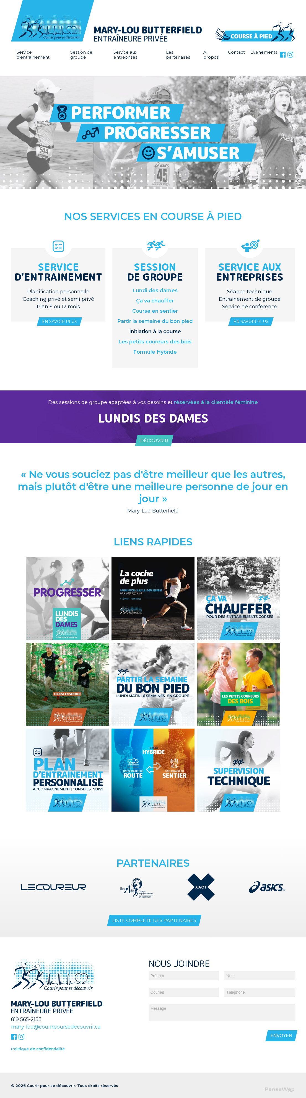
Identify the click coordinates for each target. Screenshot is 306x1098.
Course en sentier (155, 311)
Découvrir (154, 440)
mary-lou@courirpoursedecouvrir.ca (56, 1026)
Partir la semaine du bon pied (155, 321)
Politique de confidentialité (38, 1048)
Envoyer (281, 1034)
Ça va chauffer (155, 301)
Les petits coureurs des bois (154, 342)
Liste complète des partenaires (154, 919)
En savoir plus (59, 321)
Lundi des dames (155, 291)
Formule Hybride (155, 352)
